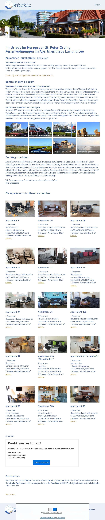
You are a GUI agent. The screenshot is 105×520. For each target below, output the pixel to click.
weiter (101, 24)
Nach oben (10, 494)
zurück (3, 24)
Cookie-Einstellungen (51, 512)
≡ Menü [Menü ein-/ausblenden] (97, 5)
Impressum (61, 518)
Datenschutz (90, 510)
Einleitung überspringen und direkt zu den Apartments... (29, 75)
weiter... (8, 238)
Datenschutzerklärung (16, 457)
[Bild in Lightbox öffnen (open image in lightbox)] (16, 129)
